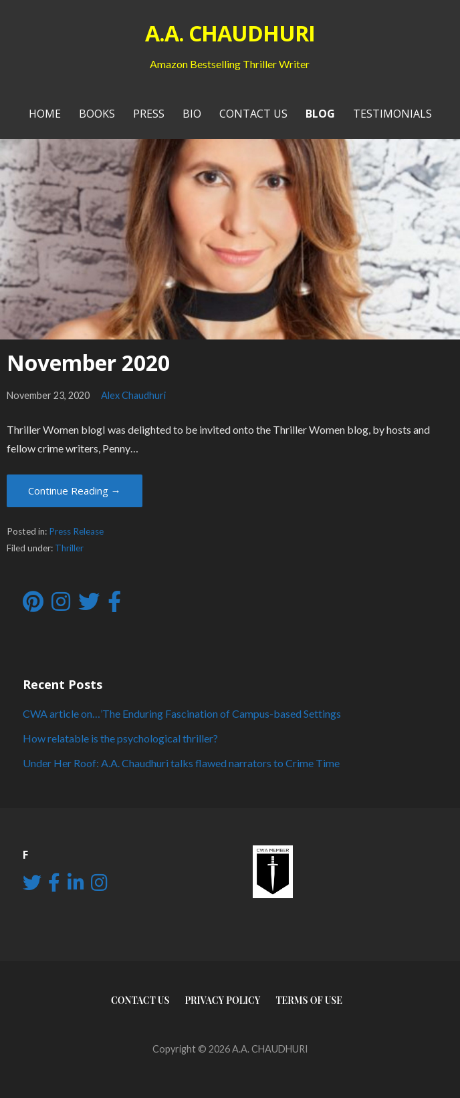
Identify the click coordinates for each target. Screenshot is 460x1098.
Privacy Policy (222, 1000)
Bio (192, 113)
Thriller (69, 548)
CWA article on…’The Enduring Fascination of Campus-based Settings (182, 713)
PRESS (148, 113)
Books (97, 113)
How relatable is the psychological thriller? (120, 738)
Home (45, 113)
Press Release (76, 531)
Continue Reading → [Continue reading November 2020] (74, 490)
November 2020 (88, 362)
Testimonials (392, 113)
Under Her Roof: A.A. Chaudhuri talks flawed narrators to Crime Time (181, 763)
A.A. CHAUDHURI (230, 33)
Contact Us (253, 113)
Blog (320, 113)
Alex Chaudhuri (133, 395)
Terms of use (308, 1000)
